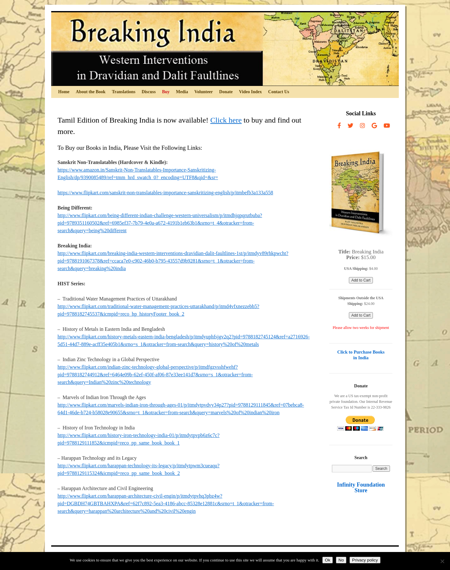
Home (64, 91)
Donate (226, 91)
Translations (123, 91)
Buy (166, 91)
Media (182, 91)
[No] (442, 561)
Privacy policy (365, 560)
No (341, 560)
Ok (327, 560)
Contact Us (278, 91)
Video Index (250, 91)
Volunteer (203, 91)
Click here (226, 120)
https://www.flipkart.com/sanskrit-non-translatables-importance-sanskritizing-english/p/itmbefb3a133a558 (165, 192)
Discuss (148, 91)
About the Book (91, 91)
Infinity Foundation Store (361, 488)
